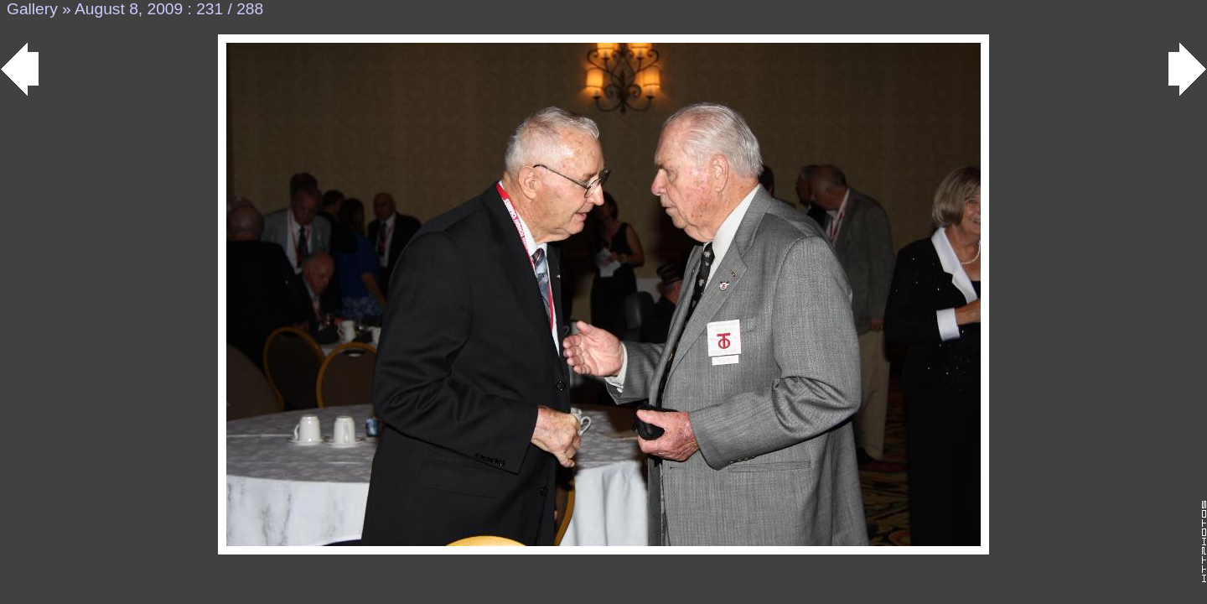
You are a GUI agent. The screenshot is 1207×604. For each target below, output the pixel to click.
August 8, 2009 (129, 9)
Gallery (32, 9)
